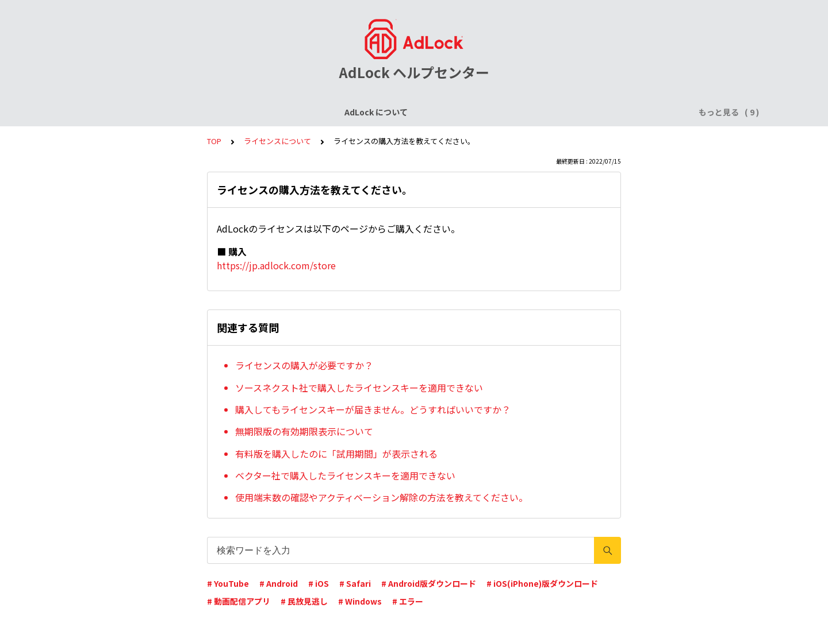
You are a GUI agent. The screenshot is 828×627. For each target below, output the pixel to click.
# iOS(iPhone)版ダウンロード (542, 583)
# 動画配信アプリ (238, 601)
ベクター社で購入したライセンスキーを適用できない (345, 475)
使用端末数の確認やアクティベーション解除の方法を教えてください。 (381, 497)
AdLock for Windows (535, 112)
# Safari (355, 583)
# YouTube (228, 583)
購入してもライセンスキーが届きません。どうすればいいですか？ (373, 409)
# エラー (407, 601)
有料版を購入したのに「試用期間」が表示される (336, 453)
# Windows (360, 601)
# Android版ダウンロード (428, 583)
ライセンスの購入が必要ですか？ (304, 365)
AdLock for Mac (622, 112)
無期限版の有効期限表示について (304, 431)
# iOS (318, 583)
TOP (214, 141)
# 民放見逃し (304, 601)
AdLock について (130, 112)
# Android (278, 583)
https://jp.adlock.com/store (276, 265)
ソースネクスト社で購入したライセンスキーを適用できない (359, 387)
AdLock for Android (439, 112)
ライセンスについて (214, 112)
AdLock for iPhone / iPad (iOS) (326, 112)
